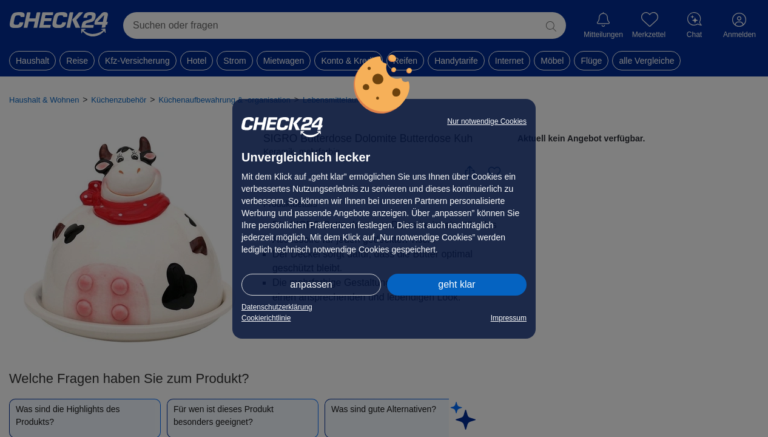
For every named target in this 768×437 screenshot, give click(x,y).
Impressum (509, 318)
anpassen (311, 284)
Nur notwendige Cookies (487, 121)
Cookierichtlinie (266, 318)
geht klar (456, 284)
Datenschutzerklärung (276, 307)
